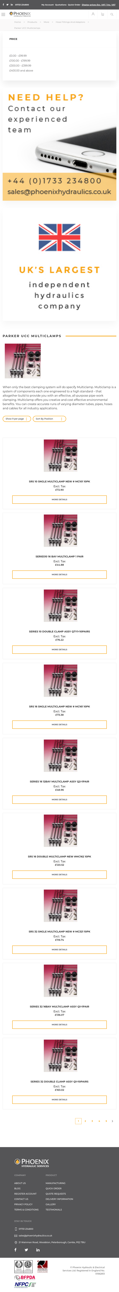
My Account (47, 5)
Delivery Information (59, 1199)
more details (59, 499)
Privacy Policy (23, 1204)
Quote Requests (56, 1193)
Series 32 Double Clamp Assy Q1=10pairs (59, 1081)
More (47, 22)
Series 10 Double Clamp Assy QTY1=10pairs (59, 631)
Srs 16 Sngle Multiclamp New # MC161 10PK (59, 706)
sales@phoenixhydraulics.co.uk (35, 1235)
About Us (20, 1183)
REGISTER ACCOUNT (25, 1193)
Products (32, 22)
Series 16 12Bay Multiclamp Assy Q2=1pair (59, 781)
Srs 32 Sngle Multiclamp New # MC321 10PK (59, 931)
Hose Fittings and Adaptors (71, 22)
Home (17, 22)
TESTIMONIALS (54, 1209)
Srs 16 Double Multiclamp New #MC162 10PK (59, 856)
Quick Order (74, 5)
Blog (17, 1188)
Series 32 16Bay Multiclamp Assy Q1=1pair (59, 1006)
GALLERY (51, 1204)
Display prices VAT (98, 5)
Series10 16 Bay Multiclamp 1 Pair (60, 556)
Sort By (40, 418)
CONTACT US (21, 1199)
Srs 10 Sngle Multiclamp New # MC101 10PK (59, 481)
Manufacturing (56, 1183)
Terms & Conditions (26, 1209)
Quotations (61, 5)
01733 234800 (22, 5)
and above (21, 70)
